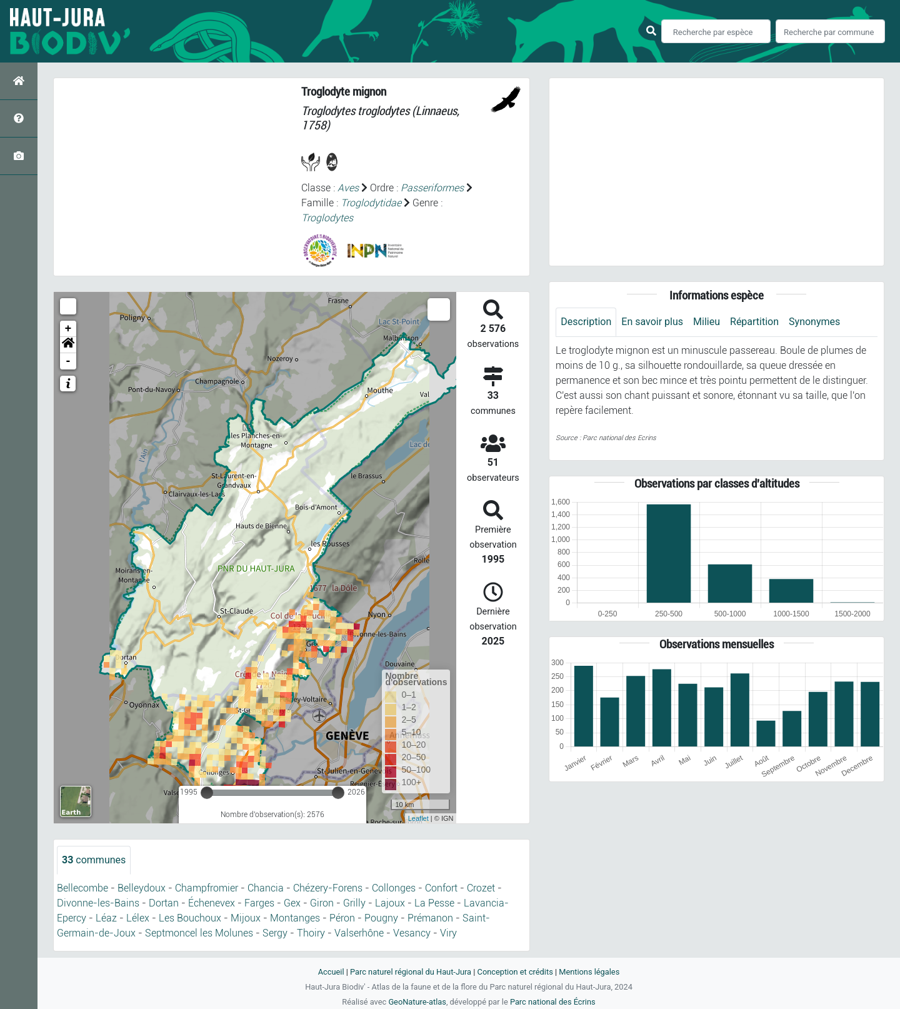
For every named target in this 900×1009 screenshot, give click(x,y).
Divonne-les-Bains (98, 903)
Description (586, 322)
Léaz (106, 918)
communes (94, 860)
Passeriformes (432, 188)
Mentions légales (589, 971)
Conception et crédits (515, 971)
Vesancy (412, 933)
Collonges (394, 888)
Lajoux (390, 903)
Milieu (706, 322)
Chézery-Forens (327, 888)
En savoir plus (652, 322)
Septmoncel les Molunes (199, 933)
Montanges (295, 918)
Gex (292, 903)
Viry (448, 933)
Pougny (381, 918)
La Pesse (434, 903)
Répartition (754, 322)
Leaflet (418, 818)
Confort (441, 888)
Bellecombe (82, 888)
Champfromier (206, 888)
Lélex (137, 918)
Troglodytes (327, 218)
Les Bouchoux (190, 918)
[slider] (207, 792)
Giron (322, 903)
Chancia (266, 888)
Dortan (164, 903)
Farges (259, 903)
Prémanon (430, 918)
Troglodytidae (371, 203)
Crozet (481, 888)
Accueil (331, 971)
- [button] (68, 361)
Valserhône (359, 933)
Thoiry (311, 933)
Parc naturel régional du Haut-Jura (410, 971)
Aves (348, 188)
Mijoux (246, 918)
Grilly (354, 903)
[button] (68, 345)
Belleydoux (142, 888)
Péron (342, 918)
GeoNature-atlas (417, 1001)
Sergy (275, 933)
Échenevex (211, 903)
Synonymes (814, 322)
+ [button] (68, 328)
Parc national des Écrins (553, 1001)
